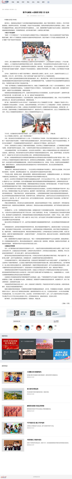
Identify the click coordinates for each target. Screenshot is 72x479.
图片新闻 (12, 9)
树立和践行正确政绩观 (60, 341)
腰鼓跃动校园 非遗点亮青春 (31, 406)
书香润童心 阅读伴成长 (29, 440)
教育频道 (7, 9)
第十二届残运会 (41, 352)
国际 (18, 2)
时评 (23, 2)
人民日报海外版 (33, 15)
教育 (43, 2)
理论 (28, 2)
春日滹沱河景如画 (28, 389)
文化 (33, 2)
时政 (13, 2)
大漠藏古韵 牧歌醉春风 (29, 372)
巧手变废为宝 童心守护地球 (31, 423)
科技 (38, 2)
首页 (3, 9)
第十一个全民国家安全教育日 (27, 341)
